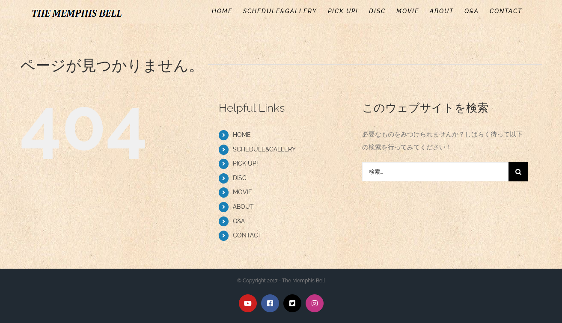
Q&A (239, 221)
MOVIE (242, 192)
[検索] (518, 171)
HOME (242, 134)
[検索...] (435, 171)
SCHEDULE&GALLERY (264, 149)
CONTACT (247, 235)
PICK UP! (245, 163)
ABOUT (243, 206)
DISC (240, 178)
